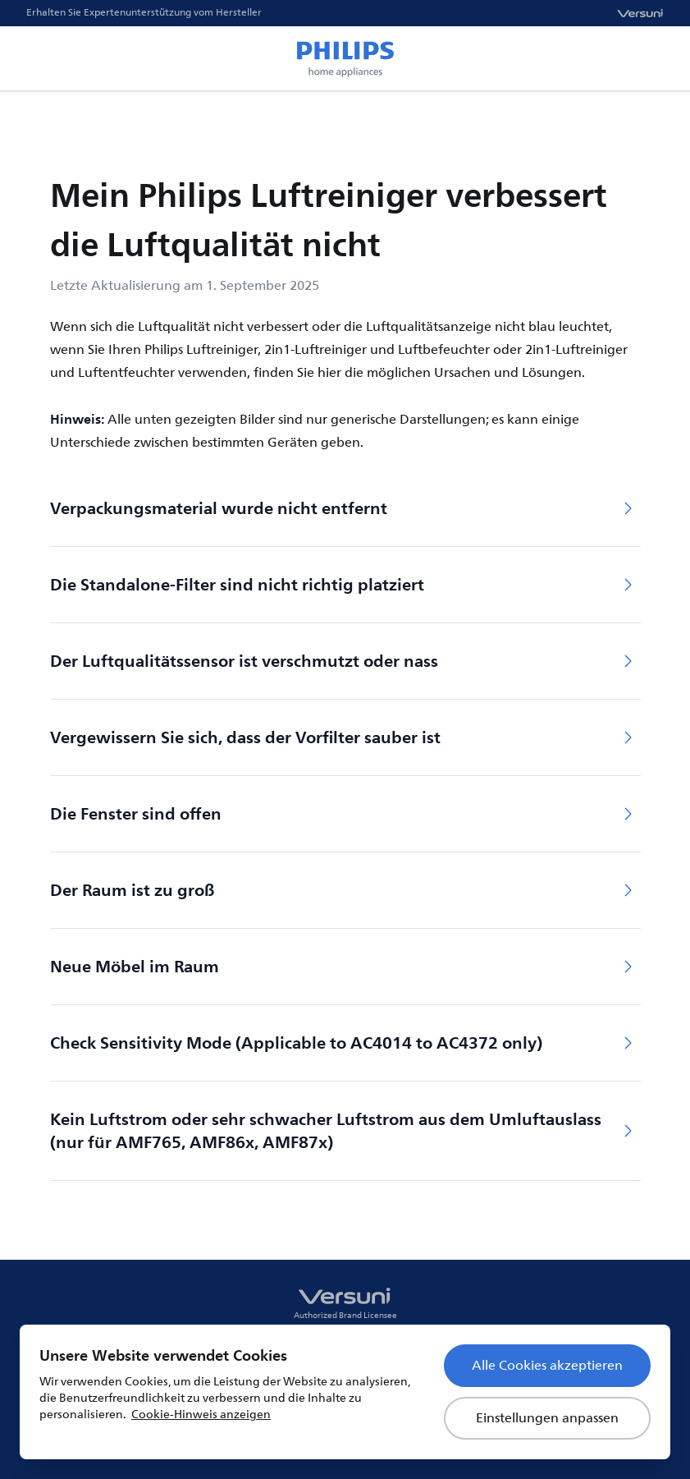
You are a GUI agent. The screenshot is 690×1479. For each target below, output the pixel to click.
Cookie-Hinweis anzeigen (201, 1414)
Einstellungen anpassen (547, 1418)
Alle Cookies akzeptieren (547, 1365)
